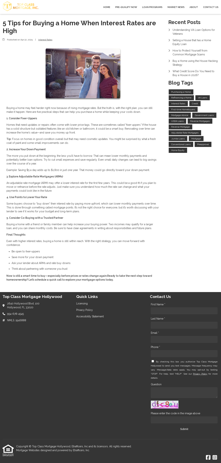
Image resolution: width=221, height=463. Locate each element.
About (194, 7)
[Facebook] (208, 457)
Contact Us (210, 7)
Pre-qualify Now (126, 7)
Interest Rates (45, 39)
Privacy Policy (200, 374)
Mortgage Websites (28, 450)
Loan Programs (152, 7)
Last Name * (158, 318)
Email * (155, 332)
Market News (176, 7)
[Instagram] (215, 457)
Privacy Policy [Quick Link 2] (84, 309)
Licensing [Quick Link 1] (82, 303)
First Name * (158, 304)
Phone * (155, 347)
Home (106, 7)
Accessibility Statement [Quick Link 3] (90, 316)
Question (156, 384)
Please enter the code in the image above (175, 413)
